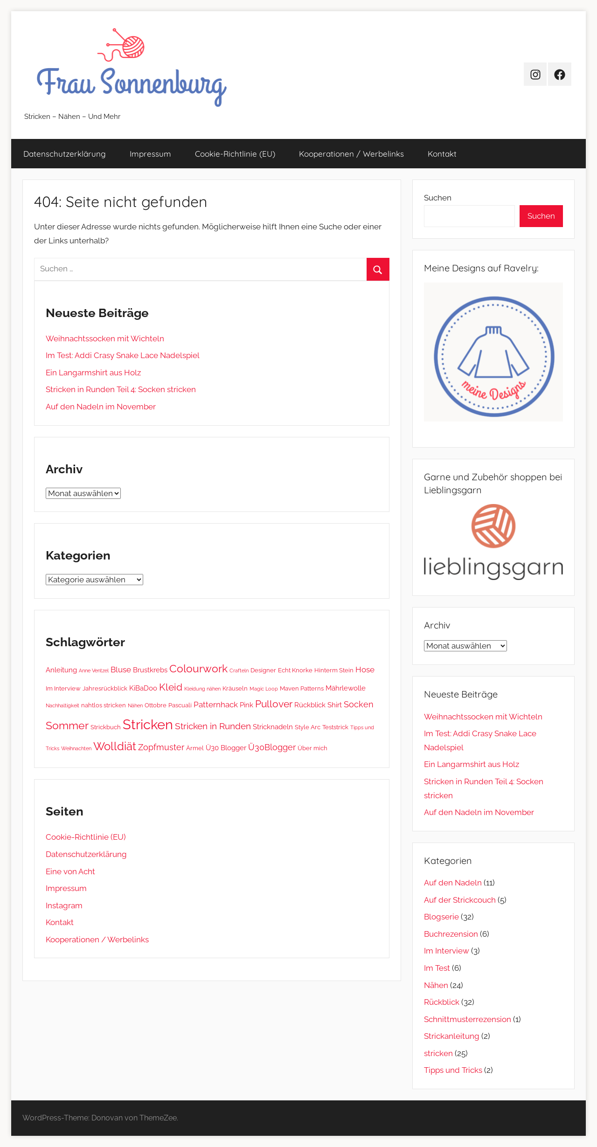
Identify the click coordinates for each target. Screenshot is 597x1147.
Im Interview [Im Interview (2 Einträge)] (63, 688)
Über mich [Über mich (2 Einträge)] (312, 748)
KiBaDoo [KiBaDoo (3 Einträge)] (143, 688)
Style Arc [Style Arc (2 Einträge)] (307, 727)
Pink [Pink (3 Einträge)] (246, 705)
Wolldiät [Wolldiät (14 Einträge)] (114, 746)
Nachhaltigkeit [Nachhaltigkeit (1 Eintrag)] (62, 705)
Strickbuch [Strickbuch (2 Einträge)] (105, 727)
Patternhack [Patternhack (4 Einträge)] (216, 704)
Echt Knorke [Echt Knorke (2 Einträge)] (295, 670)
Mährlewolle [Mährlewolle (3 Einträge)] (346, 688)
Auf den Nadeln (453, 882)
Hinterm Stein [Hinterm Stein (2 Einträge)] (334, 670)
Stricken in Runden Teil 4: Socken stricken (121, 389)
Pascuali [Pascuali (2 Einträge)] (180, 705)
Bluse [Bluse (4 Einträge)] (121, 669)
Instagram (64, 905)
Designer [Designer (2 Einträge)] (263, 670)
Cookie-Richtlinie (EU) (235, 154)
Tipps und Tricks (453, 1070)
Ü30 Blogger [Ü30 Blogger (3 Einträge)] (226, 748)
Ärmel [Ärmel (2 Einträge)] (195, 748)
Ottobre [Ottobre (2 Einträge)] (156, 705)
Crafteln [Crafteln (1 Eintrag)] (239, 670)
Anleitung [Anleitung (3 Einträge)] (61, 670)
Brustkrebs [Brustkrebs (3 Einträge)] (150, 670)
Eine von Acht (70, 871)
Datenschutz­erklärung (64, 154)
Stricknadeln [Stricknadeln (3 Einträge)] (273, 727)
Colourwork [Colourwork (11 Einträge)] (198, 669)
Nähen (436, 985)
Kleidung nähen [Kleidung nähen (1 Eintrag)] (202, 688)
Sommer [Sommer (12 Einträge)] (67, 725)
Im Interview (446, 950)
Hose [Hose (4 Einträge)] (365, 669)
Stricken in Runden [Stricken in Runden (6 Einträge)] (213, 726)
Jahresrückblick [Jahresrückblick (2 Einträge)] (105, 688)
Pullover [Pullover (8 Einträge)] (273, 704)
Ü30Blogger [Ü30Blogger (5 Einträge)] (272, 747)
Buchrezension (451, 934)
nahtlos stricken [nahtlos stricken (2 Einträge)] (103, 705)
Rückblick (441, 1002)
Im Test (437, 968)
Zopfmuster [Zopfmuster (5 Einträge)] (161, 747)
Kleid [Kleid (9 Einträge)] (170, 687)
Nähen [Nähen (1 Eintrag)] (135, 705)
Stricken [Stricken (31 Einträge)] (148, 724)
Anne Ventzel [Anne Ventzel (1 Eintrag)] (94, 670)
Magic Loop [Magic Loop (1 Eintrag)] (264, 688)
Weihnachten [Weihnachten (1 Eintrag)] (76, 748)
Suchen (437, 197)
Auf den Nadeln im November (101, 406)
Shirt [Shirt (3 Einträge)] (334, 705)
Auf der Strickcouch (460, 900)
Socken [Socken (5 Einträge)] (359, 704)
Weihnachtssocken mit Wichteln (105, 338)
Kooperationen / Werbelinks (351, 154)
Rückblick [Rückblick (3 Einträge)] (310, 705)
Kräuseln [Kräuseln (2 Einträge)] (235, 688)
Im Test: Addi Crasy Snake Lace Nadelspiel (123, 355)
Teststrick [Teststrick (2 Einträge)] (335, 727)
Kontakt (442, 154)
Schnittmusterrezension (467, 1019)
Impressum (150, 154)
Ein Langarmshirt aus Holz (93, 372)
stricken (438, 1053)
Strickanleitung (451, 1036)
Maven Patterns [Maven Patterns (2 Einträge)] (302, 688)
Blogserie (441, 916)
